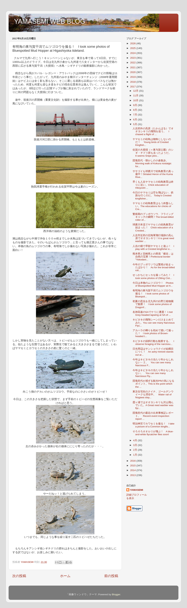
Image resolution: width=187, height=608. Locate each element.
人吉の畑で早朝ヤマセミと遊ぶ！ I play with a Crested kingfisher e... (153, 247)
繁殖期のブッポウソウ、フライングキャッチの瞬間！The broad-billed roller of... (153, 217)
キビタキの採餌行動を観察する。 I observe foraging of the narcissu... (153, 342)
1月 (135, 454)
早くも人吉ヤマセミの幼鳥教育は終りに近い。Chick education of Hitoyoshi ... (153, 184)
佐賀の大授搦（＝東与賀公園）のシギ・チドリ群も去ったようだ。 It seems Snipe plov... (153, 152)
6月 (135, 119)
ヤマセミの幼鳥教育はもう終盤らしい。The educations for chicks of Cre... (153, 206)
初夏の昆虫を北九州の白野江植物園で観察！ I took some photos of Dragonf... (153, 304)
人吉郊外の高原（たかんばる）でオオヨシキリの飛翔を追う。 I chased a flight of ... (153, 131)
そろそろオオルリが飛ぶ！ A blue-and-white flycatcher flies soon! (153, 433)
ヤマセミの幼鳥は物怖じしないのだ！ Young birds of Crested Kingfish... (152, 142)
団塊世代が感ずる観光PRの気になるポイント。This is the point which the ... (153, 383)
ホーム (65, 576)
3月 (135, 445)
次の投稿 (19, 576)
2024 (133, 53)
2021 (133, 67)
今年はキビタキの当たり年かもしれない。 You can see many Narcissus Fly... (153, 373)
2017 (133, 86)
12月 (136, 90)
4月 (135, 440)
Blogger (116, 594)
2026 (133, 43)
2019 (133, 77)
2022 (133, 62)
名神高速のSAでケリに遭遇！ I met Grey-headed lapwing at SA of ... (153, 313)
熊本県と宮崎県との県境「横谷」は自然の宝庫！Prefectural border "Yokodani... (153, 256)
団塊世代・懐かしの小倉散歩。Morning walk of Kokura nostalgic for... (152, 163)
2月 (135, 449)
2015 (133, 465)
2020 (133, 72)
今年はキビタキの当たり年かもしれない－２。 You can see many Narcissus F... (153, 362)
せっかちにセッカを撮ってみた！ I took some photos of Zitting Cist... (153, 276)
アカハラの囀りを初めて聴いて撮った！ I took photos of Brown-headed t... (153, 333)
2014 (133, 470)
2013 (133, 475)
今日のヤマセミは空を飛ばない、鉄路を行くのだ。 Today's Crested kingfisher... (153, 195)
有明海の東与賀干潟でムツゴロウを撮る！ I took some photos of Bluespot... (153, 293)
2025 (133, 48)
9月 (135, 105)
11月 (136, 95)
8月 (135, 110)
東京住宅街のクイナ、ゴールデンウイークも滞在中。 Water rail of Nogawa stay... (153, 394)
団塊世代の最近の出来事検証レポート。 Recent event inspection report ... (153, 416)
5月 (135, 124)
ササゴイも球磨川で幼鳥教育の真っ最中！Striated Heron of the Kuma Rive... (153, 174)
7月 (135, 114)
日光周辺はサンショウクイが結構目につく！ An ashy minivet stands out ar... (153, 351)
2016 (133, 460)
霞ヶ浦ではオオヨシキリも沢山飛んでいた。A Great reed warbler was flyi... (153, 405)
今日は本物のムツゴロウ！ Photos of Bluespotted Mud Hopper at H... (153, 284)
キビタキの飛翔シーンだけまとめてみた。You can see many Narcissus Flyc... (154, 322)
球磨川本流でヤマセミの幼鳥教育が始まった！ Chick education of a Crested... (153, 227)
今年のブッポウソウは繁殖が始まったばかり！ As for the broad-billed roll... (154, 267)
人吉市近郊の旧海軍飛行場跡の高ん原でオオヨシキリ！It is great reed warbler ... (153, 238)
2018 (133, 81)
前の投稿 (111, 576)
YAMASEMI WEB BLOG (49, 21)
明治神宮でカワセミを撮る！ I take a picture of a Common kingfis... (153, 425)
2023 (133, 57)
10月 (136, 100)
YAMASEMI (136, 490)
